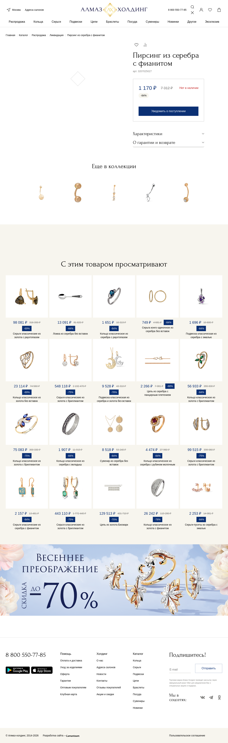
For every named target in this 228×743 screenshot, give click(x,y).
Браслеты (112, 22)
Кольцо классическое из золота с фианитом (158, 526)
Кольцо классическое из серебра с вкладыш (70, 463)
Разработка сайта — (54, 735)
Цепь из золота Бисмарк (114, 524)
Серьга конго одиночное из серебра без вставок (157, 329)
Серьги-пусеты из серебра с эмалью (201, 526)
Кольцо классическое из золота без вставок (27, 399)
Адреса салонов (34, 10)
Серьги (56, 22)
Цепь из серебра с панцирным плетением (157, 393)
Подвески (75, 22)
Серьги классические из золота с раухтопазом (27, 335)
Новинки (173, 22)
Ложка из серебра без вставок (70, 333)
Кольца (38, 22)
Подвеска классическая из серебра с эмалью (201, 335)
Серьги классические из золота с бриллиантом (70, 399)
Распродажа (17, 22)
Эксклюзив (212, 22)
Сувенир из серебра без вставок (114, 463)
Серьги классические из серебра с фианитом (27, 526)
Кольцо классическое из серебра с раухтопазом (114, 335)
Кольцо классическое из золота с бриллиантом (201, 399)
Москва (13, 10)
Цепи (94, 22)
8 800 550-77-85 (177, 10)
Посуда (132, 22)
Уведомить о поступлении (168, 111)
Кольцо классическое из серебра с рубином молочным (157, 463)
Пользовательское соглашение (187, 735)
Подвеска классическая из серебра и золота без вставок (114, 399)
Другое (191, 22)
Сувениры (152, 22)
